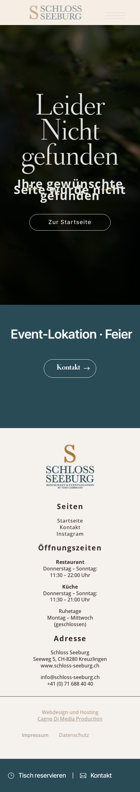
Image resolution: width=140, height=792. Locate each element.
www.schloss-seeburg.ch (70, 665)
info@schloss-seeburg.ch (70, 677)
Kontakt (68, 368)
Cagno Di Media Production (70, 718)
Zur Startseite (70, 222)
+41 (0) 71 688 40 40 (70, 683)
